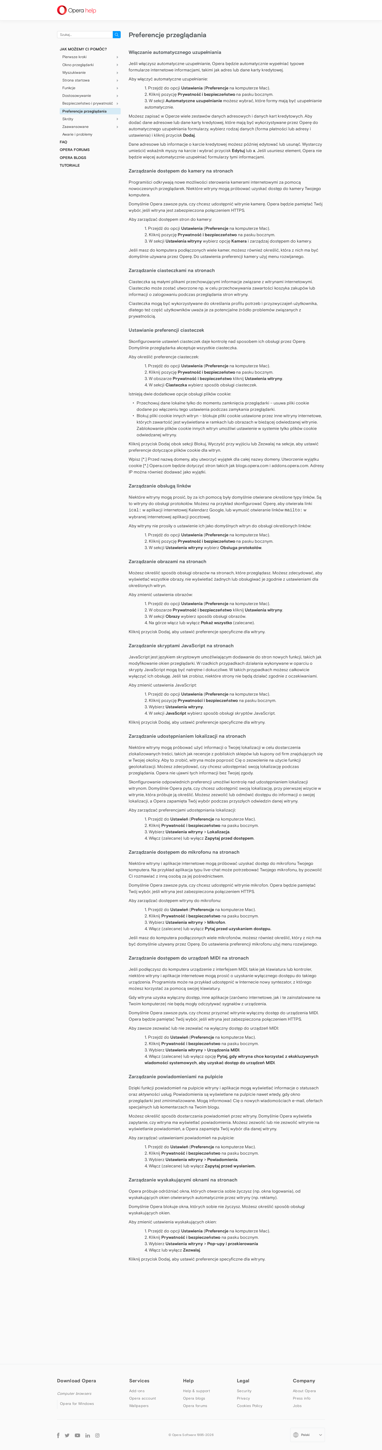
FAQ (63, 142)
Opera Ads (139, 1340)
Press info (301, 1325)
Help (188, 1307)
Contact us (302, 1355)
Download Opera (76, 1307)
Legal (243, 1307)
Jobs (297, 1332)
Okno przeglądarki (91, 65)
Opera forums (195, 1332)
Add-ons (137, 1317)
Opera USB (70, 1360)
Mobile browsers (71, 1370)
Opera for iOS (72, 1395)
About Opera (304, 1317)
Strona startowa (91, 80)
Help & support (196, 1317)
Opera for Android (76, 1380)
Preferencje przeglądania (84, 111)
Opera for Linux (74, 1345)
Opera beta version (77, 1352)
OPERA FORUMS (75, 150)
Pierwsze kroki (91, 57)
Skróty (91, 119)
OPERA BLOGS (73, 158)
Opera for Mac (73, 1338)
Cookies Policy (249, 1332)
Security (244, 1317)
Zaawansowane (91, 127)
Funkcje (91, 88)
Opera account (142, 1325)
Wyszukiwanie (91, 72)
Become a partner (309, 1347)
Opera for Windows (77, 1330)
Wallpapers (139, 1332)
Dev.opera (192, 1340)
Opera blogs (194, 1325)
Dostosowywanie (91, 96)
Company (304, 1307)
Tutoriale (70, 165)
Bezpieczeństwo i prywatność (91, 103)
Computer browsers (74, 1320)
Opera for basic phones (81, 1402)
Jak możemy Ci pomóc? (83, 49)
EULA (241, 1340)
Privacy (243, 1325)
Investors (301, 1340)
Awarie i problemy (77, 134)
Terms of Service (251, 1347)
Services (139, 1307)
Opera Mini (70, 1388)
